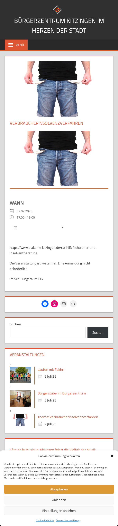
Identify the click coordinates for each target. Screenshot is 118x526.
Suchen (15, 324)
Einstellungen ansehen (59, 511)
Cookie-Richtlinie (45, 520)
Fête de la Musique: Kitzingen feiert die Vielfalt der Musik (53, 450)
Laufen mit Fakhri (51, 369)
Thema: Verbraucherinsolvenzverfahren (68, 417)
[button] (112, 456)
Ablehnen (59, 500)
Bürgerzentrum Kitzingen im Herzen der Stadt (59, 25)
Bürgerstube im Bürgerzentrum (62, 393)
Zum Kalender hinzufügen (36, 227)
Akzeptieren (59, 489)
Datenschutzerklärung (68, 520)
